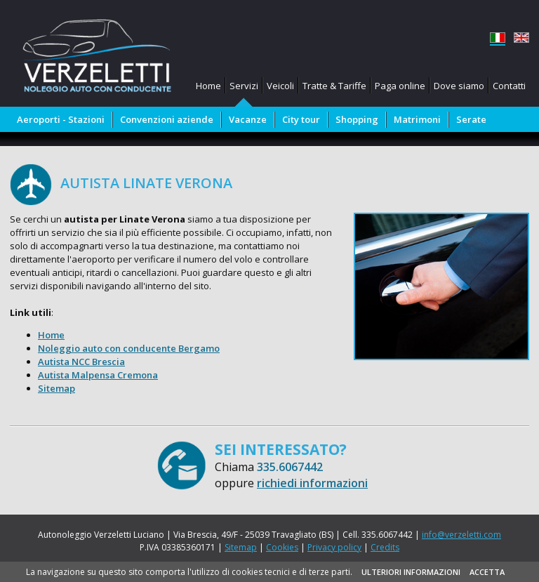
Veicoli (280, 85)
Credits (385, 547)
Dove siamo (459, 85)
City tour (301, 119)
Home (208, 85)
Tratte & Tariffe (334, 85)
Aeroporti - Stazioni (61, 119)
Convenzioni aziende (166, 119)
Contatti (509, 85)
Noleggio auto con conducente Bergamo (129, 348)
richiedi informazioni (312, 483)
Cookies (282, 547)
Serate (471, 119)
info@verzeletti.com (461, 535)
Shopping (356, 119)
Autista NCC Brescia (81, 361)
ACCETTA (487, 572)
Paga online (400, 85)
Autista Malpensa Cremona (98, 375)
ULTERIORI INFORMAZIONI (410, 572)
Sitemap (56, 388)
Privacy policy (334, 547)
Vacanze (248, 119)
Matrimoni (417, 119)
